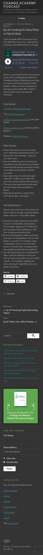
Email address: (21, 451)
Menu (21, 18)
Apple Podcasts (10, 491)
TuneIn (6, 518)
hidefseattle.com (20, 136)
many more (13, 523)
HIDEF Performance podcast (16, 120)
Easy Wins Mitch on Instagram (17, 109)
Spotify (6, 496)
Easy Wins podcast (16, 114)
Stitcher (6, 501)
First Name (8, 436)
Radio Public (9, 512)
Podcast (11, 294)
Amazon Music (10, 507)
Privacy (6, 547)
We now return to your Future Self (18, 358)
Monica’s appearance (13, 128)
